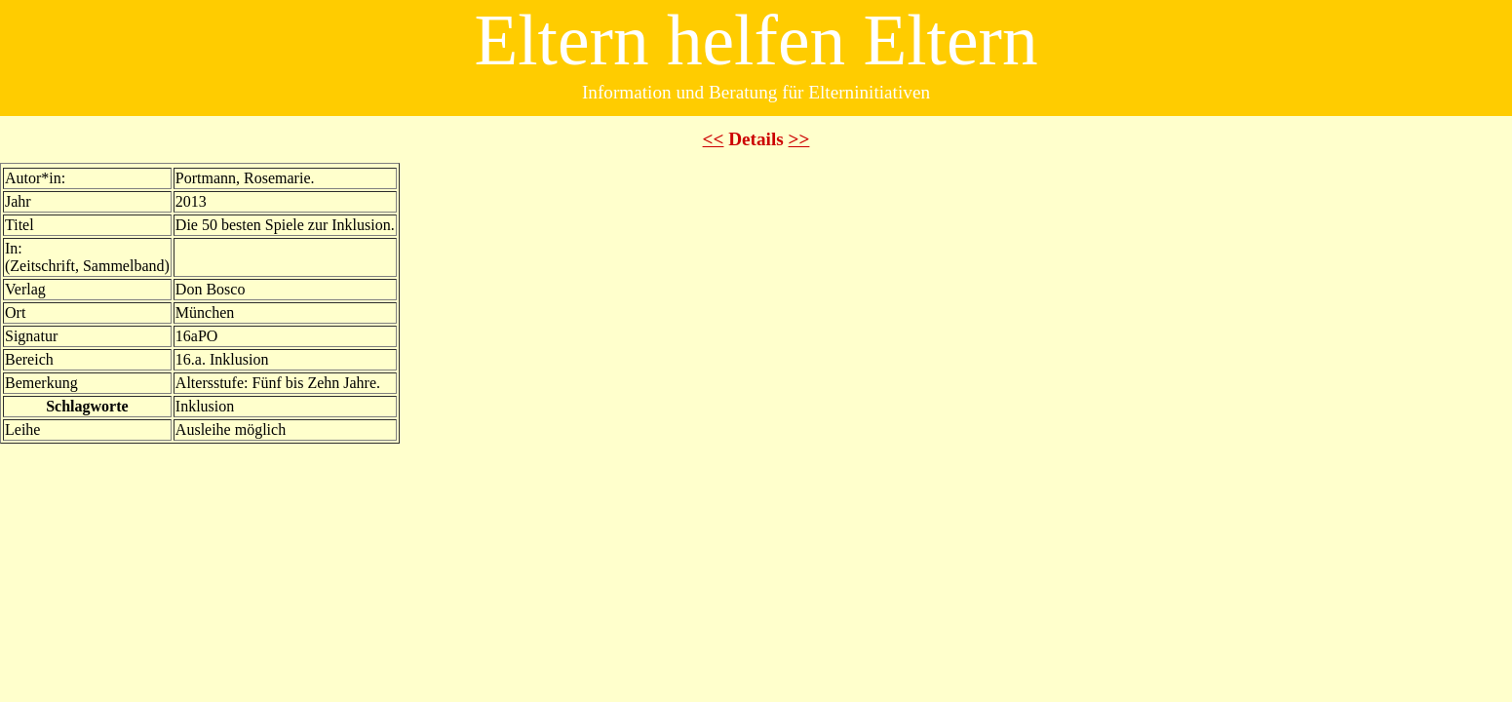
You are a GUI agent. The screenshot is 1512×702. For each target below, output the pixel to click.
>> (799, 139)
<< (713, 139)
